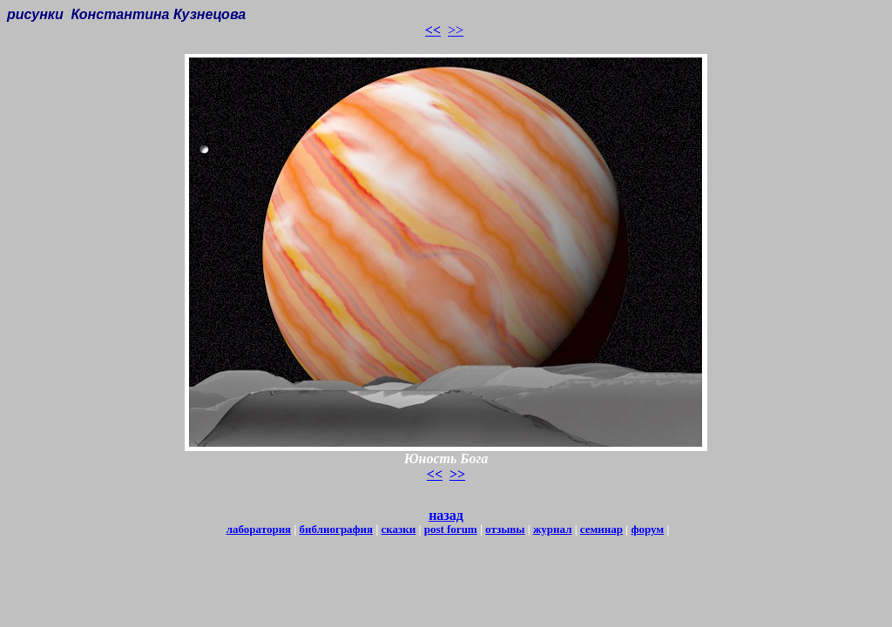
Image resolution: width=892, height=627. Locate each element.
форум (647, 529)
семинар (601, 529)
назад (446, 515)
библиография (337, 529)
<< (433, 30)
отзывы (504, 529)
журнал (552, 529)
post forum (450, 529)
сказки (399, 529)
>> (455, 30)
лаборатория (258, 529)
